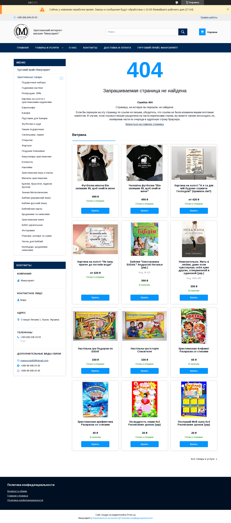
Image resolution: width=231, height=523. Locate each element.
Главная (23, 47)
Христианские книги (33, 219)
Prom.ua (131, 515)
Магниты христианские (34, 178)
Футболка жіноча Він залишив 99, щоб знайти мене (95, 187)
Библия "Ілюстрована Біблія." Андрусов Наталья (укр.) (145, 264)
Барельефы (28, 107)
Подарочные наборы (34, 82)
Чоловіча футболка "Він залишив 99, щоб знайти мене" (145, 188)
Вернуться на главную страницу (145, 124)
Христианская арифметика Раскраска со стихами (95, 423)
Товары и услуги (47, 47)
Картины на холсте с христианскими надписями (37, 100)
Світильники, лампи (33, 134)
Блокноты (27, 162)
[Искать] (182, 31)
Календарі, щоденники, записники (35, 248)
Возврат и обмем (17, 491)
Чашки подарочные (33, 129)
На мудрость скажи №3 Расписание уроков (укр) (144, 423)
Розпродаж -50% (31, 93)
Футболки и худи (31, 124)
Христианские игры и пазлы (37, 172)
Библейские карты (32, 208)
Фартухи (27, 145)
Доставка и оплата (117, 47)
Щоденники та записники (36, 214)
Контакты (90, 47)
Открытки (27, 140)
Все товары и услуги (202, 459)
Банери (26, 113)
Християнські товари (29, 77)
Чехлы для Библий (32, 241)
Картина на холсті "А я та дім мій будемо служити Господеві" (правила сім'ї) (194, 188)
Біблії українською (32, 225)
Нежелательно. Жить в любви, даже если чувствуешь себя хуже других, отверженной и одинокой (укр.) (193, 267)
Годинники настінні (32, 88)
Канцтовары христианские (36, 156)
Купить (95, 210)
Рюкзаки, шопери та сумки (37, 235)
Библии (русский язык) (34, 203)
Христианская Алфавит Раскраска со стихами (193, 350)
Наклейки (27, 167)
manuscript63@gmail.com (34, 360)
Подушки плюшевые (33, 151)
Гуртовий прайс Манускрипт (158, 47)
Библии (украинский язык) (36, 197)
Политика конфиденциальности (25, 500)
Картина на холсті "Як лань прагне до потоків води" (95, 263)
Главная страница (17, 495)
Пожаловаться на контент (105, 518)
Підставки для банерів (34, 118)
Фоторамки (28, 230)
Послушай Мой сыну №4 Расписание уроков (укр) (194, 423)
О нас (73, 47)
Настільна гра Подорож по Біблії (95, 350)
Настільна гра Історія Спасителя (145, 350)
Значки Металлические (35, 192)
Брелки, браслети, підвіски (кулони (37, 185)
